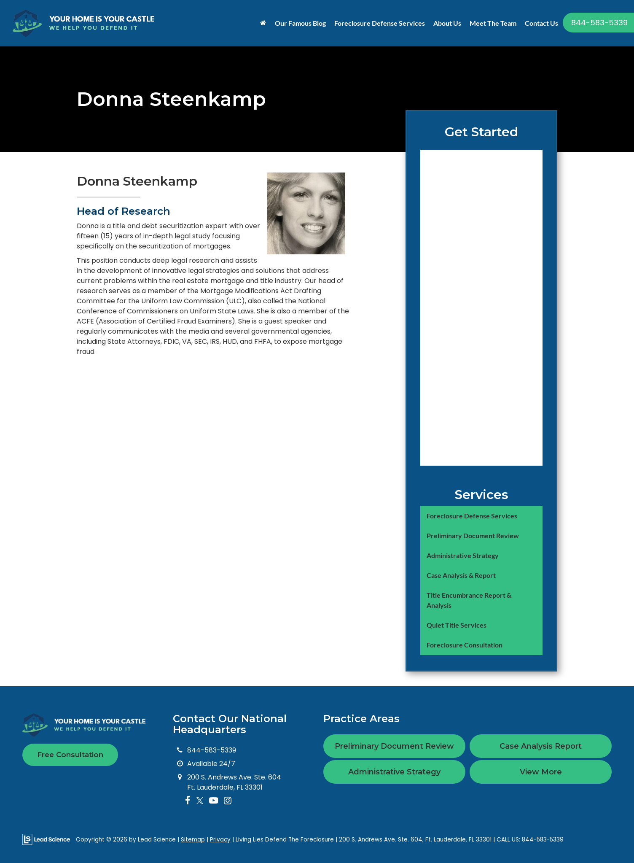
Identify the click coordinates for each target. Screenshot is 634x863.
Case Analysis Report (541, 746)
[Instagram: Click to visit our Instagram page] (227, 801)
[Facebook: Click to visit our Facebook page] (188, 801)
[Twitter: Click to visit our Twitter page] (199, 801)
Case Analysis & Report (461, 575)
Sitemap (193, 840)
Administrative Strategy (463, 555)
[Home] (263, 23)
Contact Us (541, 23)
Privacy (220, 840)
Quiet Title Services (456, 625)
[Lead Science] (46, 839)
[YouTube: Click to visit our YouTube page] (213, 801)
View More (541, 772)
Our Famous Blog (300, 23)
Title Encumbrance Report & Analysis (469, 600)
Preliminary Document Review (473, 535)
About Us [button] (447, 23)
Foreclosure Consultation (464, 645)
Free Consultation (70, 754)
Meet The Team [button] (493, 23)
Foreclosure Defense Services (472, 516)
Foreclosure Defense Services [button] (379, 23)
